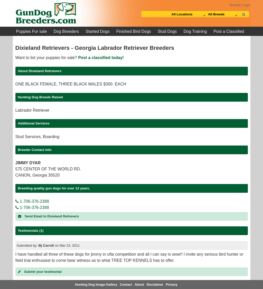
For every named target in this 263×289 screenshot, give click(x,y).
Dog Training (195, 31)
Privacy (172, 284)
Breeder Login (240, 5)
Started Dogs (97, 31)
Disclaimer (155, 284)
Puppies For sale (31, 31)
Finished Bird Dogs (133, 31)
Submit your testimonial (40, 272)
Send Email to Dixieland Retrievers (48, 216)
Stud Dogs (167, 31)
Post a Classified (228, 31)
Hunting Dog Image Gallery (96, 284)
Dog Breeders (66, 31)
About (139, 284)
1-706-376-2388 (32, 201)
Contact (126, 284)
